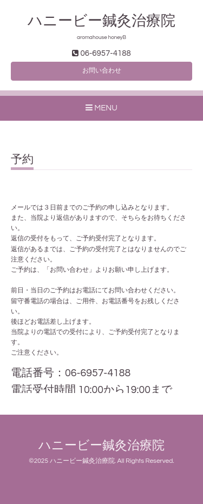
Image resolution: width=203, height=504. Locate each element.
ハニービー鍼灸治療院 (109, 21)
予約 (22, 159)
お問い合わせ (101, 70)
